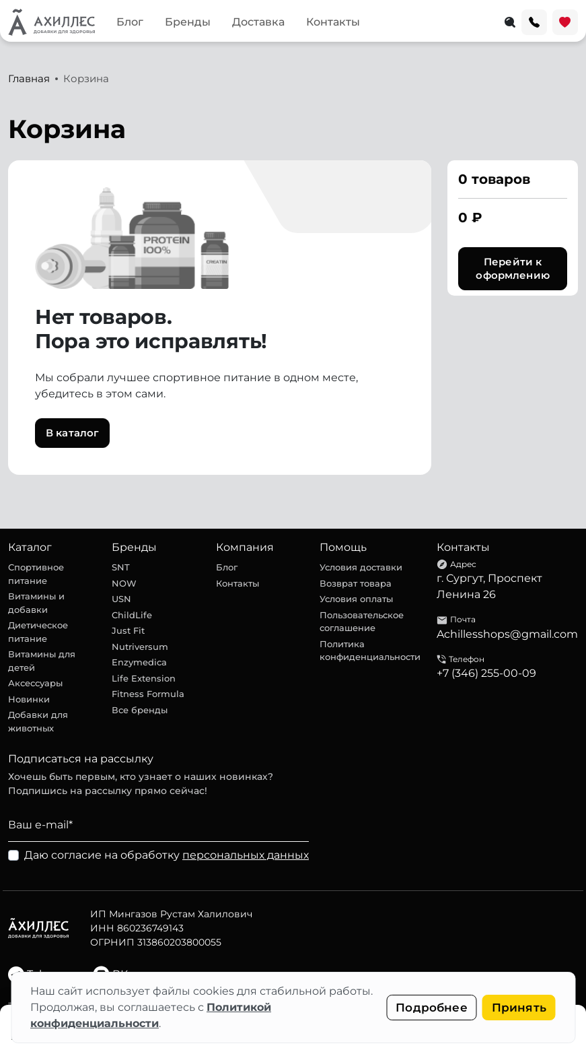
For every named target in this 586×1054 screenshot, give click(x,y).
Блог (129, 21)
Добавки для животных (38, 721)
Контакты (333, 21)
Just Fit (128, 630)
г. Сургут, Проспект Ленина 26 (489, 586)
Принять (519, 1007)
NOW (124, 583)
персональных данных (245, 855)
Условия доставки (361, 567)
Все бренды (140, 709)
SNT (121, 567)
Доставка (258, 21)
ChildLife (132, 615)
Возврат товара (356, 583)
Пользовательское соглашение (362, 622)
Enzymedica (139, 662)
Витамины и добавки (36, 603)
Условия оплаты (356, 598)
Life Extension (144, 678)
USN (121, 598)
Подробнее (432, 1007)
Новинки (29, 699)
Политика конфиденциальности (370, 650)
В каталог (72, 432)
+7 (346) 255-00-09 (486, 673)
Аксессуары (35, 683)
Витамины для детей (41, 661)
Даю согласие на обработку (166, 855)
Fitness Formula (148, 693)
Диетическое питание (38, 632)
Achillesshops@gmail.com (507, 634)
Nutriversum (140, 646)
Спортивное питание (36, 574)
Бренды (188, 21)
